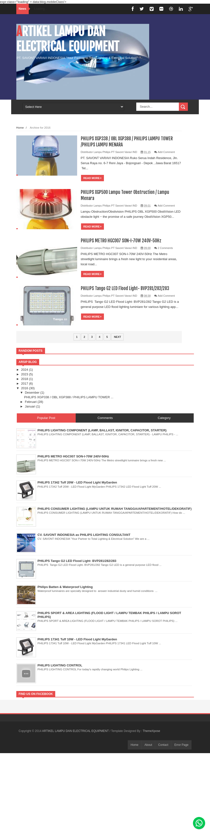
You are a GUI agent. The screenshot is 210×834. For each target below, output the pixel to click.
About (148, 745)
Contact (163, 745)
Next (117, 336)
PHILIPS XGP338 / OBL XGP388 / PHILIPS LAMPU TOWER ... (68, 397)
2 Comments (165, 247)
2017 (25, 383)
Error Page (181, 745)
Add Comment (166, 152)
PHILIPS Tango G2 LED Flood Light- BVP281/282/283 (127, 288)
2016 (25, 388)
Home (20, 127)
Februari (31, 402)
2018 (25, 379)
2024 (25, 369)
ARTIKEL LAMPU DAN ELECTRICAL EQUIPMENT (67, 39)
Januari (30, 406)
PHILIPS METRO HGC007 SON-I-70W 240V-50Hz (123, 240)
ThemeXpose (151, 731)
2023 (25, 374)
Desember (32, 392)
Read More (92, 178)
